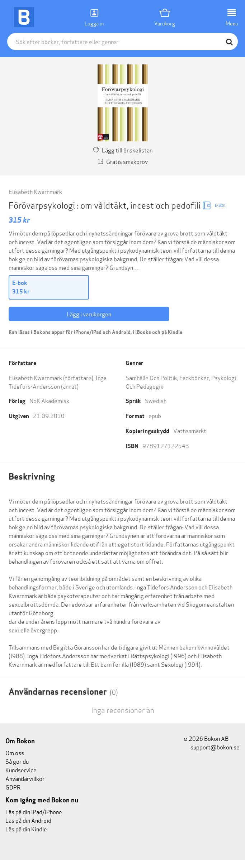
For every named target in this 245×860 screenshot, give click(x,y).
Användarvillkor (24, 778)
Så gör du (17, 761)
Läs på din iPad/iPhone (33, 811)
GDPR (12, 787)
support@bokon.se (212, 747)
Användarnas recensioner (63, 691)
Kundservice (21, 770)
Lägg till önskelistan (122, 150)
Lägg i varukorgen (89, 314)
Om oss (14, 752)
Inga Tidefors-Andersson (58, 381)
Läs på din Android (28, 820)
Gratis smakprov (123, 161)
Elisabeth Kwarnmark (35, 191)
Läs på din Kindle (26, 829)
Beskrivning (32, 476)
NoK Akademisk (49, 400)
